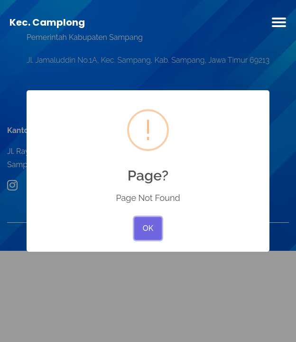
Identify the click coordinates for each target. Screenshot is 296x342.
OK (148, 228)
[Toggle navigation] (279, 24)
